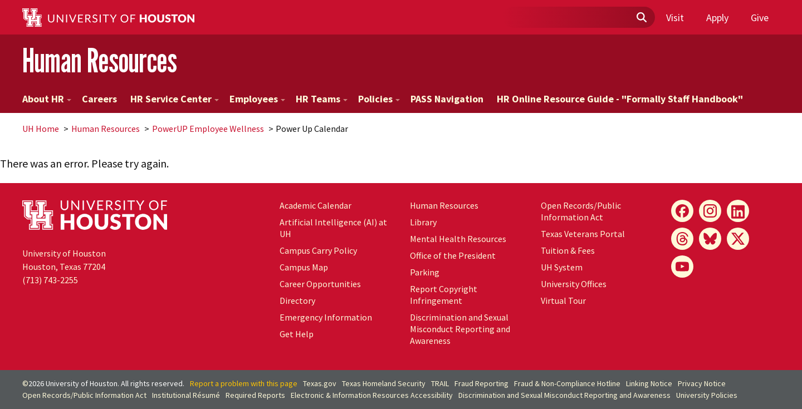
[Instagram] (710, 211)
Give (760, 17)
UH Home (40, 128)
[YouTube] (682, 266)
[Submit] (641, 17)
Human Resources (99, 60)
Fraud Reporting (481, 383)
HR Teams (322, 98)
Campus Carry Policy (318, 250)
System (562, 267)
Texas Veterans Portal (583, 233)
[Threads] (682, 239)
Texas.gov (319, 383)
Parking (424, 272)
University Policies (706, 395)
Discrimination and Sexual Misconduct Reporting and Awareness (460, 329)
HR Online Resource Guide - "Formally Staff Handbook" (620, 98)
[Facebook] (682, 211)
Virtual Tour (563, 300)
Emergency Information (326, 317)
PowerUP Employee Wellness (208, 128)
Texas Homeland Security (384, 383)
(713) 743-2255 (50, 279)
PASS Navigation (446, 98)
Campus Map (304, 267)
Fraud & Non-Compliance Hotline (567, 383)
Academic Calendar (315, 205)
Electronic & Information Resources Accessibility (372, 395)
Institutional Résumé (186, 395)
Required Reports (255, 395)
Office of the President (453, 255)
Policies (379, 98)
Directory (297, 300)
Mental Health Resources (458, 238)
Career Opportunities (320, 283)
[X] (738, 239)
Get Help (297, 333)
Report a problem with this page (243, 383)
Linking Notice (649, 383)
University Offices (574, 283)
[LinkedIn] (738, 211)
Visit (675, 17)
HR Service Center (174, 98)
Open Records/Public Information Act (581, 211)
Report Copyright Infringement (443, 294)
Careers (99, 98)
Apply (717, 17)
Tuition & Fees (568, 250)
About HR (46, 98)
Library (423, 222)
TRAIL (440, 383)
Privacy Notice (702, 383)
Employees (257, 98)
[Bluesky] (710, 239)
